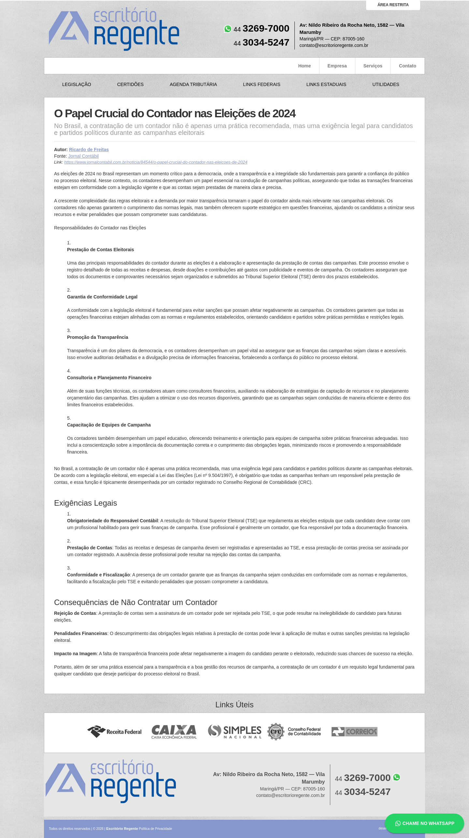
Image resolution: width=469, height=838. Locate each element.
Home (304, 65)
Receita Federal (114, 732)
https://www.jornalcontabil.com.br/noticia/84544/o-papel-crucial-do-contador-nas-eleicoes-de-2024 (156, 162)
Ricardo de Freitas (89, 149)
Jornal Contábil (83, 156)
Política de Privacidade (155, 829)
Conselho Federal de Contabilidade (294, 732)
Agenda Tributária (193, 84)
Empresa (337, 65)
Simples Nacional (234, 732)
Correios (354, 732)
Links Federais (261, 84)
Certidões (130, 84)
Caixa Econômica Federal (174, 732)
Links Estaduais (326, 84)
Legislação (76, 84)
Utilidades (385, 84)
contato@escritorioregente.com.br (334, 45)
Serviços (372, 65)
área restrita (393, 5)
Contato (407, 65)
